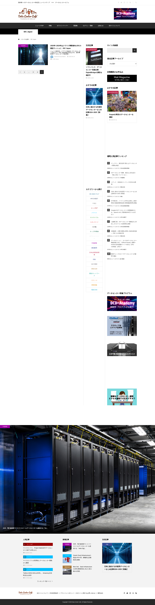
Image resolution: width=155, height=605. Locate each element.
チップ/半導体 (94, 231)
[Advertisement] (76, 13)
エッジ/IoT (94, 208)
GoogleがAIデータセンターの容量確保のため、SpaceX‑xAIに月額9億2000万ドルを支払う (123, 212)
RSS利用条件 (54, 593)
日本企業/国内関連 (124, 168)
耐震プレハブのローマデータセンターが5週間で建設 (123, 255)
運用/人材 (94, 280)
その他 (94, 227)
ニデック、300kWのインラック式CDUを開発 (123, 183)
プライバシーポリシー (67, 593)
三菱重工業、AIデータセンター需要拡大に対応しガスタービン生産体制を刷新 (124, 223)
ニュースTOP (39, 25)
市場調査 (122, 177)
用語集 (75, 25)
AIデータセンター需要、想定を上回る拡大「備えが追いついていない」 (123, 174)
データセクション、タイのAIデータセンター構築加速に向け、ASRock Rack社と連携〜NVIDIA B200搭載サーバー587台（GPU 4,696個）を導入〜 (124, 243)
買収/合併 (94, 269)
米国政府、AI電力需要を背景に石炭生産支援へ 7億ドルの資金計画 (124, 232)
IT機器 (94, 203)
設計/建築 (122, 258)
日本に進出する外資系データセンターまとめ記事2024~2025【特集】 (124, 192)
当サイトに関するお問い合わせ (85, 593)
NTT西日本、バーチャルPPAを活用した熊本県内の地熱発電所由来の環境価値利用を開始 (124, 202)
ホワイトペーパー (62, 25)
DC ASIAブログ (94, 194)
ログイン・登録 (88, 25)
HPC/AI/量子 (123, 217)
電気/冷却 (122, 187)
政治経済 (94, 248)
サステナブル (94, 217)
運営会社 (100, 593)
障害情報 (94, 285)
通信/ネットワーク (94, 274)
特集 (50, 25)
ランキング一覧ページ (44, 581)
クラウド (94, 212)
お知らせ (100, 25)
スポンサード (94, 222)
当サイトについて (114, 25)
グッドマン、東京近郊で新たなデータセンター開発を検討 (124, 164)
